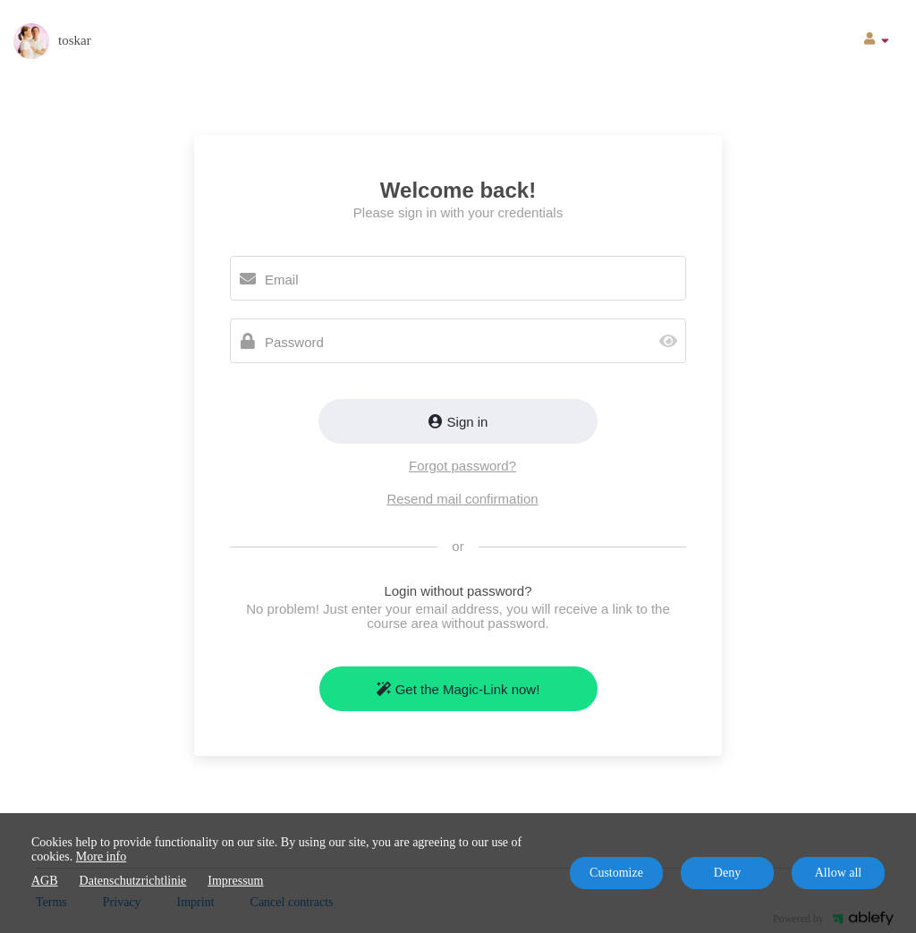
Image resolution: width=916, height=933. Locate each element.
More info (101, 856)
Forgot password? (462, 465)
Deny (727, 872)
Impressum (235, 880)
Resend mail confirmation (462, 498)
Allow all (838, 872)
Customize (616, 872)
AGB (44, 880)
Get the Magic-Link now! (458, 689)
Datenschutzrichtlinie (133, 880)
